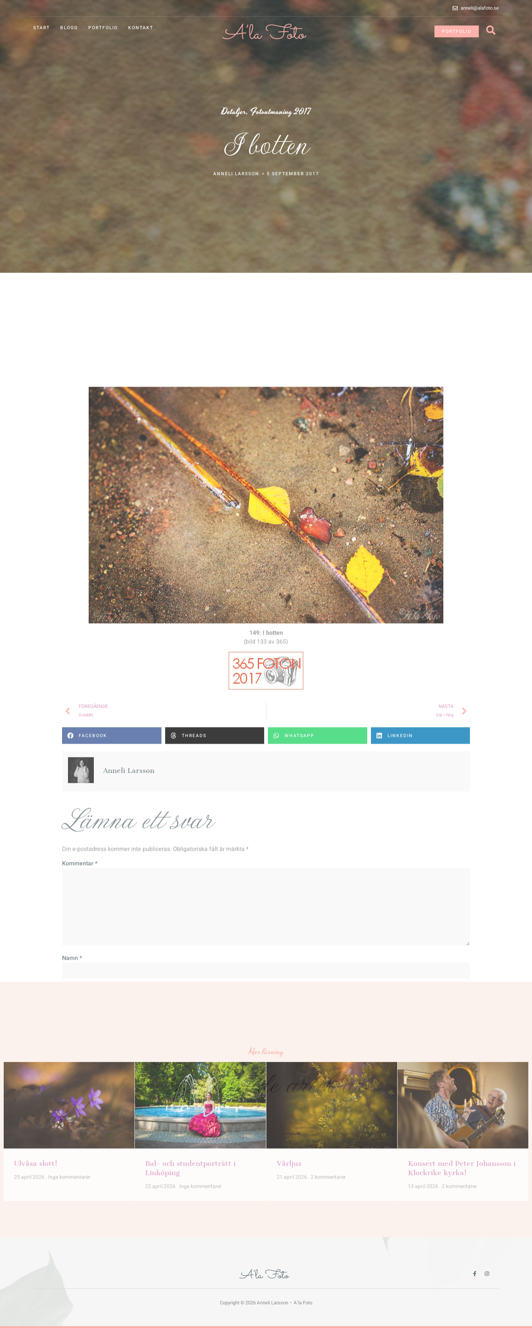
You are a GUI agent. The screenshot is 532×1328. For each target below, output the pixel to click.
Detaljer (233, 113)
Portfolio (103, 27)
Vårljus (289, 1058)
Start (41, 27)
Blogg (69, 27)
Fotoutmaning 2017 (280, 113)
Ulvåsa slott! (35, 1058)
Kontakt (140, 27)
